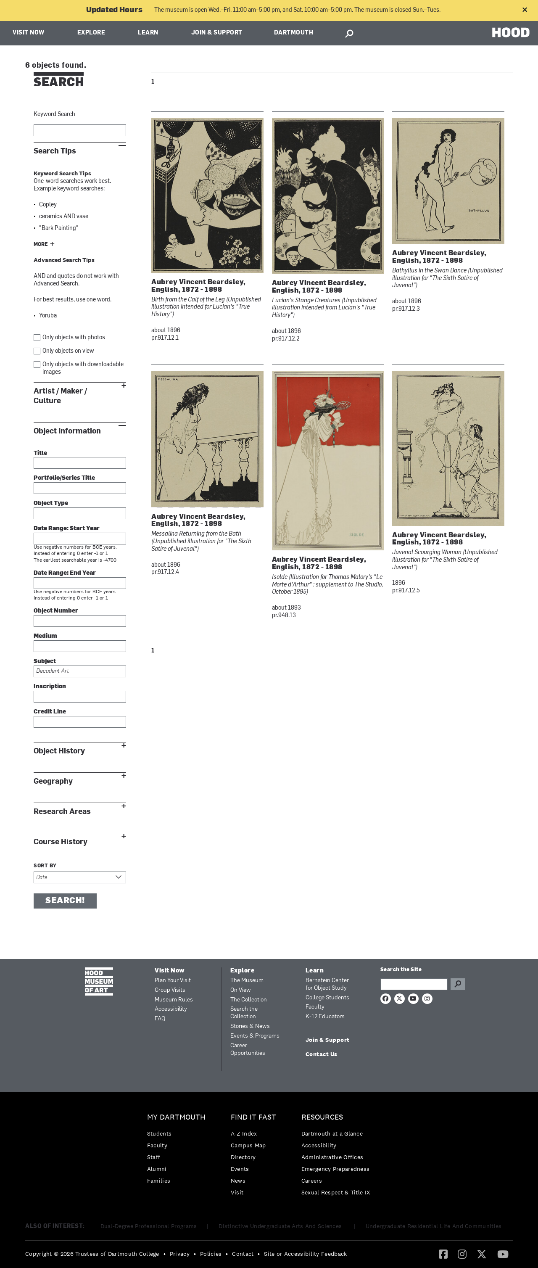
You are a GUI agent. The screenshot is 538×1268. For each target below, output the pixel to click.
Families (158, 1180)
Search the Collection (244, 1013)
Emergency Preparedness (335, 1169)
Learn (148, 33)
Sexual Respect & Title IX (335, 1192)
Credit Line (50, 712)
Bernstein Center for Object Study (327, 984)
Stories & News (250, 1026)
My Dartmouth (176, 1117)
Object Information (67, 431)
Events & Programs (255, 1036)
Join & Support (217, 33)
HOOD (511, 32)
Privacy (180, 1253)
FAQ (160, 1019)
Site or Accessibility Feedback (305, 1253)
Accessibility (171, 1009)
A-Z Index (244, 1133)
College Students (327, 998)
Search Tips (55, 151)
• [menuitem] (165, 1253)
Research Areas (62, 811)
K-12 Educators (325, 1017)
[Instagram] (462, 1254)
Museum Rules (174, 1000)
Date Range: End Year (65, 573)
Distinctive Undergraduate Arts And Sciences (281, 1226)
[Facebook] (443, 1254)
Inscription (50, 687)
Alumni (157, 1169)
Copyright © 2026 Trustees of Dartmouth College (92, 1253)
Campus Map (248, 1145)
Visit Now (29, 33)
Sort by (45, 866)
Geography (53, 781)
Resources (322, 1117)
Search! (65, 901)
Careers (311, 1180)
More (41, 244)
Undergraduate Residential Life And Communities (434, 1226)
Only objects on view (68, 351)
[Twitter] (482, 1254)
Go (458, 984)
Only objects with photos (73, 338)
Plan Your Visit (173, 980)
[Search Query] (414, 984)
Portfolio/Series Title (64, 478)
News (238, 1180)
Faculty (315, 1007)
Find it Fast (253, 1117)
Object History (59, 751)
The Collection (248, 1000)
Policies (211, 1253)
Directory (243, 1157)
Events (240, 1169)
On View (240, 990)
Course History (60, 841)
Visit (237, 1192)
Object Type (51, 503)
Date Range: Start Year (67, 529)
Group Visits (170, 990)
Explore (91, 33)
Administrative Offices (332, 1157)
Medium (45, 636)
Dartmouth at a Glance (332, 1133)
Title (40, 453)
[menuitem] (178, 1151)
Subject (45, 661)
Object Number (56, 611)
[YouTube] (503, 1254)
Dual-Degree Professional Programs (148, 1226)
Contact (242, 1253)
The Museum (247, 980)
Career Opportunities (247, 1050)
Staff (154, 1157)
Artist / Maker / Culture (60, 396)
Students (159, 1133)
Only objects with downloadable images (83, 368)
